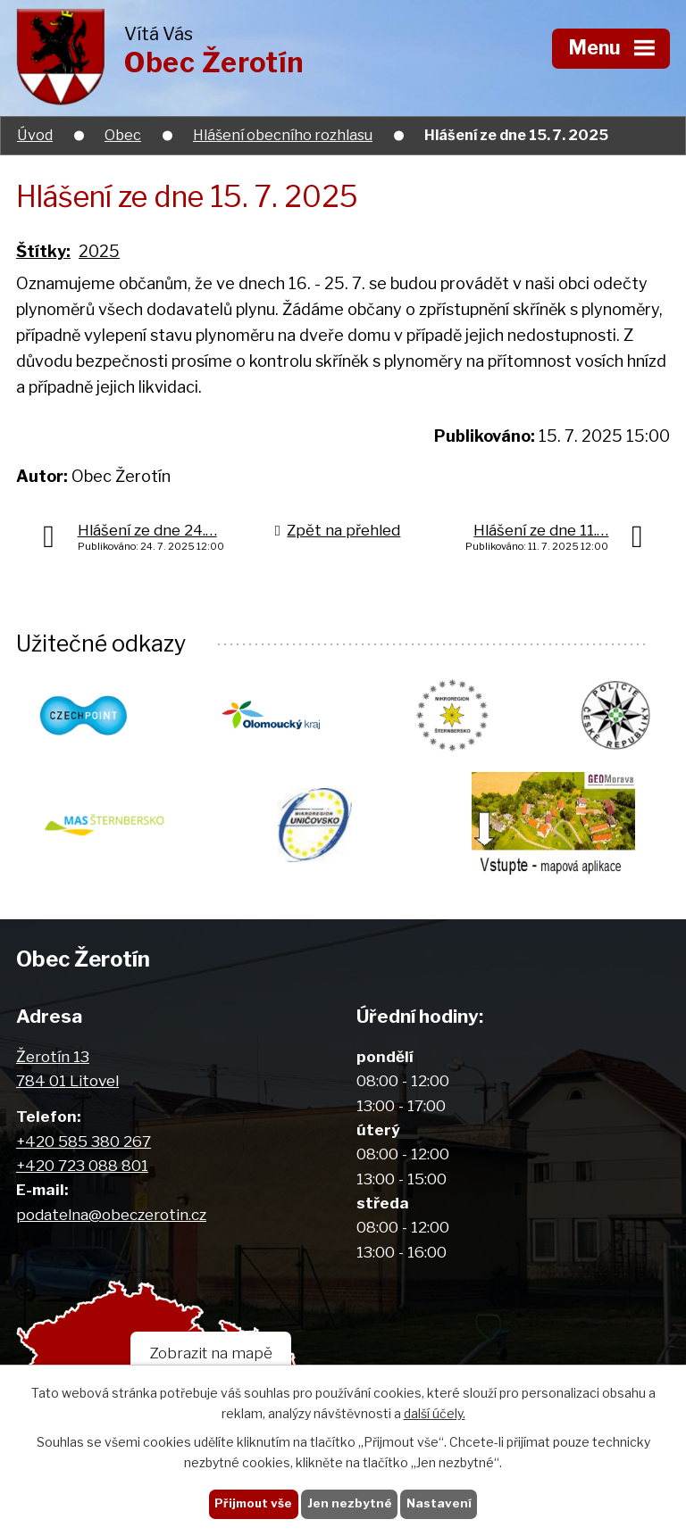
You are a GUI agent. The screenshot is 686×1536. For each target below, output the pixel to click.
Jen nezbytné (349, 1503)
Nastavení (439, 1503)
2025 (99, 251)
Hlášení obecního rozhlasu (282, 135)
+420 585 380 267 (83, 1141)
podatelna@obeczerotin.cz (111, 1214)
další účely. (434, 1413)
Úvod (35, 135)
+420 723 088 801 (82, 1165)
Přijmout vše (253, 1503)
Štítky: (43, 251)
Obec (123, 135)
